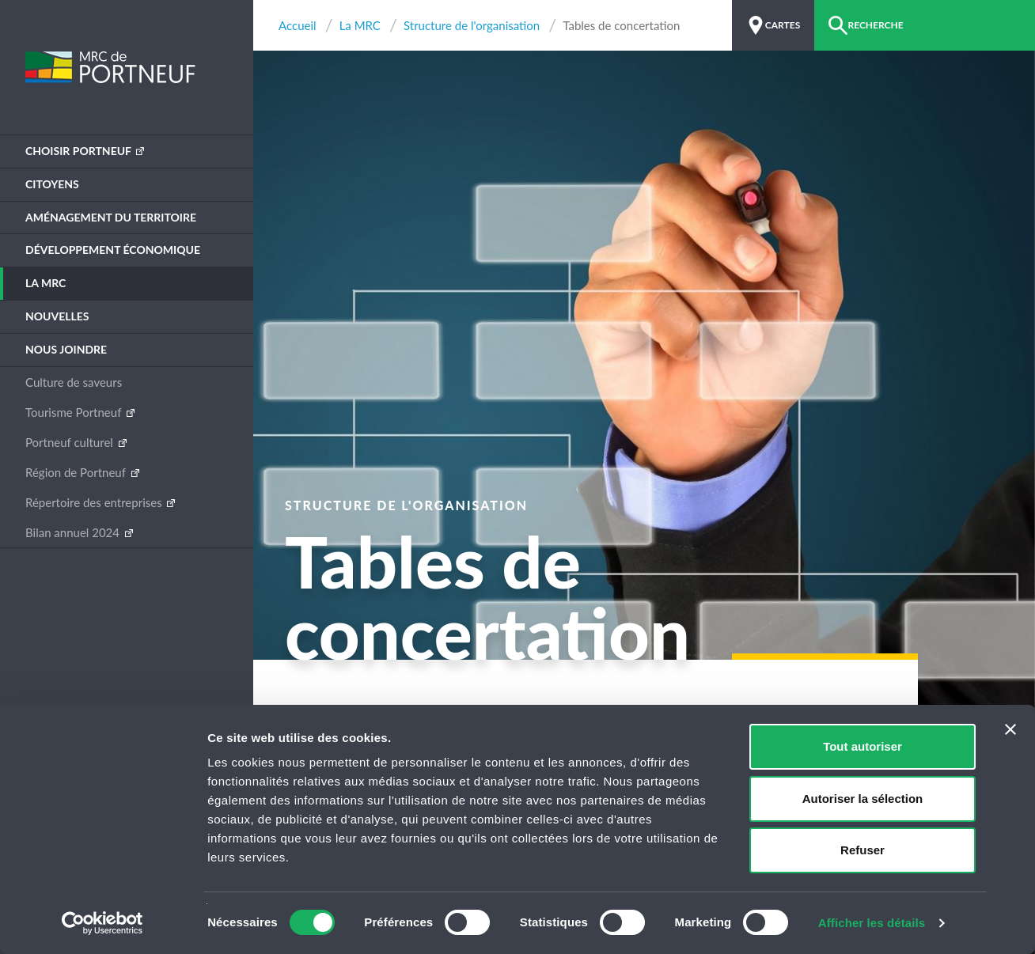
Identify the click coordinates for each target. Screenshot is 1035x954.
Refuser (862, 850)
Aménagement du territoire (110, 217)
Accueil (298, 26)
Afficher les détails (871, 922)
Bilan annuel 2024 (74, 532)
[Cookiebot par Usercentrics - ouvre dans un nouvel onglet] (102, 923)
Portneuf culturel (70, 442)
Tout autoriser (862, 746)
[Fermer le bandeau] (1010, 729)
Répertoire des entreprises (95, 502)
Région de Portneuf (77, 472)
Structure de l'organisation (472, 26)
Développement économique (112, 249)
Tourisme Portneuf (74, 412)
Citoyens (52, 184)
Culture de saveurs (73, 382)
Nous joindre (66, 349)
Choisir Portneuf (79, 150)
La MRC (45, 283)
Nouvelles (57, 316)
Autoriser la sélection (862, 798)
